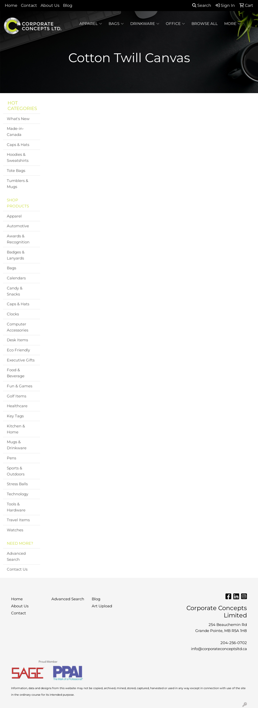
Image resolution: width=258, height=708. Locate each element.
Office (175, 24)
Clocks (13, 314)
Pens (11, 458)
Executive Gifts (21, 360)
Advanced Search (16, 556)
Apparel (90, 24)
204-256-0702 (233, 643)
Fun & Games (19, 386)
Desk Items (17, 340)
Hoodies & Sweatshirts (17, 157)
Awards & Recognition (18, 239)
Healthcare (17, 406)
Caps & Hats (18, 144)
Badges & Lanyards (15, 255)
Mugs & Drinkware (16, 445)
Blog (67, 5)
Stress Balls (17, 484)
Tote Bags (16, 170)
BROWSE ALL (204, 23)
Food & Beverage (15, 373)
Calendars (16, 278)
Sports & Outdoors (15, 471)
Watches (15, 530)
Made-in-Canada (15, 131)
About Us (50, 5)
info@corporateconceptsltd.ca (219, 649)
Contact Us (17, 569)
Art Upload (102, 606)
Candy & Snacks (14, 291)
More (232, 24)
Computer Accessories (17, 327)
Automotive (18, 226)
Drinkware (144, 24)
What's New (18, 119)
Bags (116, 24)
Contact (29, 5)
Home (11, 5)
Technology (17, 494)
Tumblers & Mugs (17, 183)
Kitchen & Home (16, 429)
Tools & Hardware (16, 507)
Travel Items (18, 520)
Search (201, 5)
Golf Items (16, 396)
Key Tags (15, 416)
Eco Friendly (18, 350)
